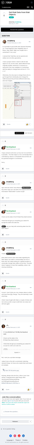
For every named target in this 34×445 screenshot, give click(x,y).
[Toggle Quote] (4, 332)
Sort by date (28, 133)
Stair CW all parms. (12, 370)
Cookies (24, 440)
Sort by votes (19, 133)
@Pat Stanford (26, 187)
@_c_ (3, 226)
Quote (8, 124)
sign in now (10, 400)
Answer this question (17, 29)
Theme (18, 440)
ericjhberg (18, 22)
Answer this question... (11, 411)
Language (10, 440)
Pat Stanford (24, 332)
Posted (14, 43)
